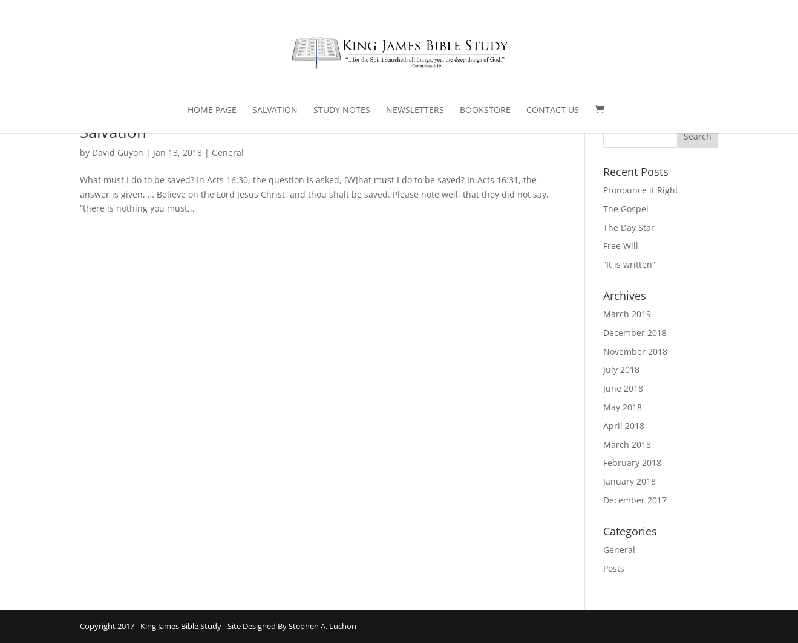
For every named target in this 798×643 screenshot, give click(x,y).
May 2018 (622, 407)
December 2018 (635, 332)
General (228, 152)
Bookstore (485, 110)
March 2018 (627, 444)
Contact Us (552, 110)
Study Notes (341, 110)
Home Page (212, 110)
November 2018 (635, 351)
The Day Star (629, 227)
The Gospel (626, 209)
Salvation (275, 110)
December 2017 (635, 500)
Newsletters (415, 110)
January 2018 (629, 481)
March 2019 (627, 314)
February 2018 (632, 462)
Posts (613, 568)
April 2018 (623, 425)
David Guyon (117, 152)
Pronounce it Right (640, 190)
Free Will (620, 245)
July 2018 (621, 369)
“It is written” (629, 264)
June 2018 (623, 388)
